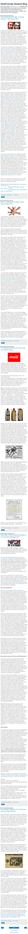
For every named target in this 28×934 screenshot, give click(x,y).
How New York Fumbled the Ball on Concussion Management (13, 536)
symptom (8, 394)
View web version (14, 930)
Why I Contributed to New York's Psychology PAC (12, 203)
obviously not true (19, 486)
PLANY (3, 298)
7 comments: (15, 194)
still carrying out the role (11, 174)
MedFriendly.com (15, 6)
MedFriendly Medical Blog (14, 4)
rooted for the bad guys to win (11, 156)
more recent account (15, 102)
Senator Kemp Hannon (6, 580)
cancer (5, 912)
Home (14, 927)
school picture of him (7, 49)
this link (8, 337)
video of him (12, 55)
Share (3, 342)
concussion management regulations (11, 558)
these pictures (23, 818)
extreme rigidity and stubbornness (8, 124)
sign (4, 394)
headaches (22, 396)
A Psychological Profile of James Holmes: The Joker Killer (12, 18)
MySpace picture (10, 99)
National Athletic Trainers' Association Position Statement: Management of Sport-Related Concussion (14, 775)
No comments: (16, 340)
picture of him (20, 114)
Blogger (16, 932)
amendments (21, 583)
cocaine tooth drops (5, 377)
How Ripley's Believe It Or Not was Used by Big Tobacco (13, 810)
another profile (20, 103)
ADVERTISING (8, 12)
